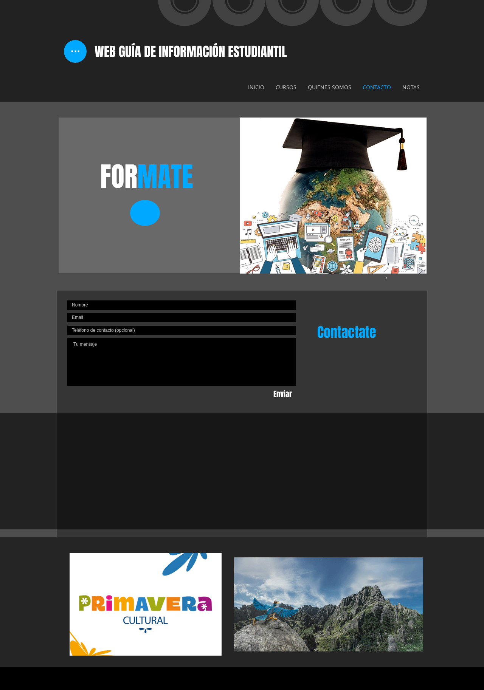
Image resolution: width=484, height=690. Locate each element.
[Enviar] (282, 394)
